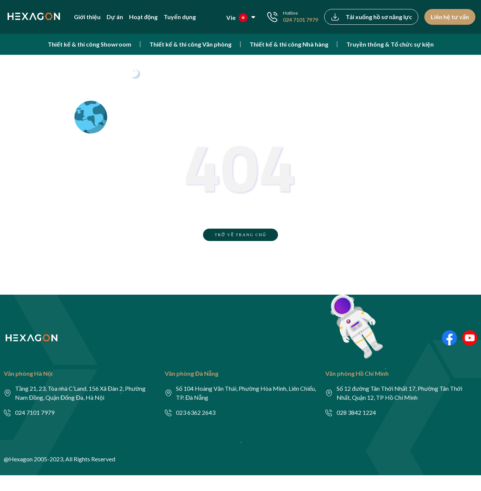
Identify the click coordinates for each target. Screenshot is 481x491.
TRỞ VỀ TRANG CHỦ (240, 234)
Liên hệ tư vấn (450, 16)
